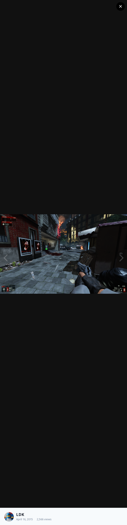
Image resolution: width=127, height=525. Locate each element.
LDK (20, 514)
